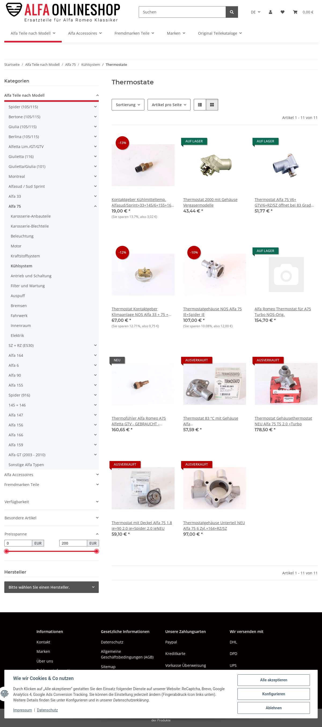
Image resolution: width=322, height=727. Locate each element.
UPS (233, 665)
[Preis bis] (73, 543)
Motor (16, 246)
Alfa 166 (16, 434)
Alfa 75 (15, 206)
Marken (43, 651)
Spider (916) (19, 395)
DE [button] (253, 12)
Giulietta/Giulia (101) (27, 166)
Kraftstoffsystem (25, 255)
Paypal (171, 642)
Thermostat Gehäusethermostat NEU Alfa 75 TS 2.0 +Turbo (283, 421)
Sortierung (126, 104)
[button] (270, 12)
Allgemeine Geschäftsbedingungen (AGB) (127, 654)
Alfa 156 (16, 424)
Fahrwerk (19, 315)
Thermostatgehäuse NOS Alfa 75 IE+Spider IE (212, 311)
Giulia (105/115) (22, 126)
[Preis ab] (18, 543)
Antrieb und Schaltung (31, 275)
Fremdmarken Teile (21, 484)
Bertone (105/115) (24, 116)
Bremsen (19, 305)
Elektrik (17, 335)
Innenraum (21, 325)
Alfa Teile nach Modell (24, 95)
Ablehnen (273, 708)
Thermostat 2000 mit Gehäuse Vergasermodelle (210, 202)
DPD (233, 653)
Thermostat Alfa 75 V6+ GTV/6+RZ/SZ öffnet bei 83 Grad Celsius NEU (283, 202)
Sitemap (108, 666)
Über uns (44, 661)
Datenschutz (47, 710)
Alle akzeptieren (273, 680)
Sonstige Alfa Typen (26, 464)
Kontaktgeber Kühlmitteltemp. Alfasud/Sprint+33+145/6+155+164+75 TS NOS (143, 202)
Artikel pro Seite (167, 104)
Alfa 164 (16, 355)
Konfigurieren (273, 694)
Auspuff (18, 295)
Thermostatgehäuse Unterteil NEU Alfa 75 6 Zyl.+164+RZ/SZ (214, 525)
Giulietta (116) (21, 156)
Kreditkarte (175, 653)
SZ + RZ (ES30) (21, 345)
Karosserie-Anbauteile (31, 216)
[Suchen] (182, 12)
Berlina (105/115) (24, 136)
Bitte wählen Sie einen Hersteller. (39, 587)
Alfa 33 (15, 196)
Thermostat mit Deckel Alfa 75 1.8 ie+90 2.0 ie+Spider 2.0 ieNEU (142, 525)
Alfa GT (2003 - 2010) (27, 454)
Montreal (17, 176)
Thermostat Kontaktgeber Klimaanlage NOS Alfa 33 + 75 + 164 (140, 311)
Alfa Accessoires (18, 474)
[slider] (6, 551)
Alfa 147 (16, 415)
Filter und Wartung (28, 285)
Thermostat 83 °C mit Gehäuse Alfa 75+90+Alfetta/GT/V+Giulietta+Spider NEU (214, 421)
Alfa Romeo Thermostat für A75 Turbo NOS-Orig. (283, 311)
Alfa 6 (14, 365)
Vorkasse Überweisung (185, 665)
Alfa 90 (15, 375)
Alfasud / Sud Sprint (27, 186)
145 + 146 (17, 405)
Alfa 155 (16, 385)
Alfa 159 (16, 444)
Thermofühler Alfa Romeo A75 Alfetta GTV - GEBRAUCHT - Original (139, 421)
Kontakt (43, 642)
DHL (233, 642)
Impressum (22, 710)
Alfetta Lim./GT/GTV (26, 146)
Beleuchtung (22, 236)
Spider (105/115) (23, 106)
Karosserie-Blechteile (30, 226)
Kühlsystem (21, 265)
